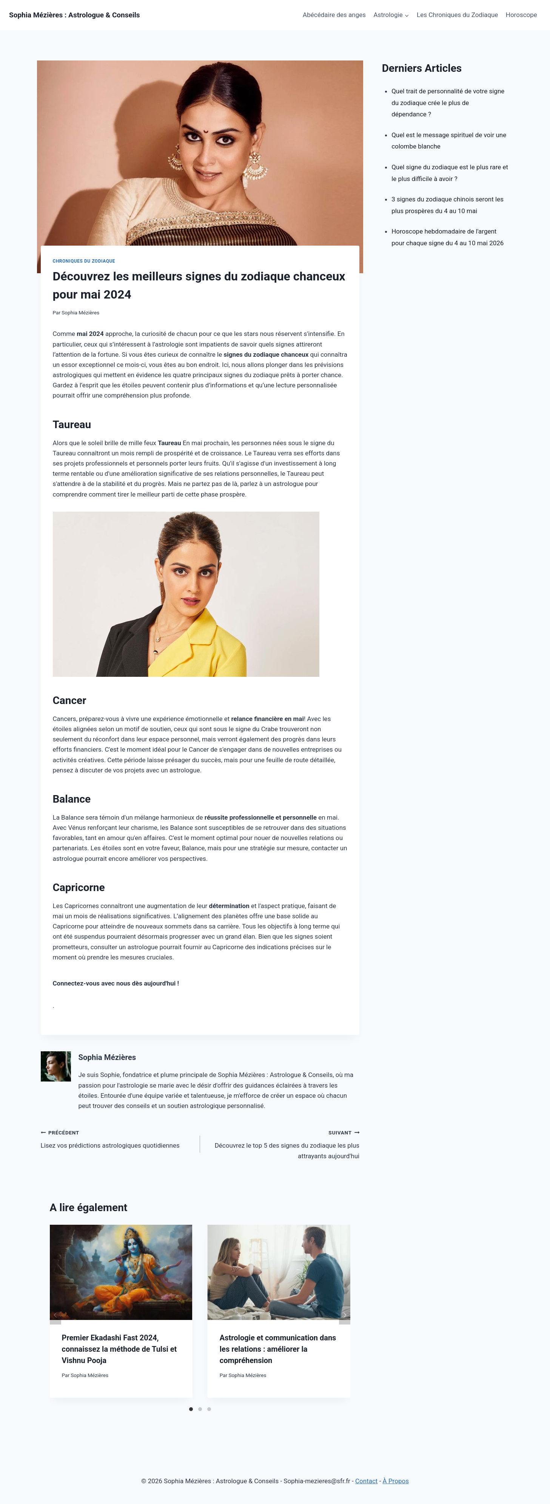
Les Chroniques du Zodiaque (457, 15)
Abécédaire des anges (334, 15)
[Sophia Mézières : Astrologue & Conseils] (74, 15)
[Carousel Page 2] (200, 1409)
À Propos (396, 1481)
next (344, 1315)
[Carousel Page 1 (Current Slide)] (191, 1409)
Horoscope (521, 15)
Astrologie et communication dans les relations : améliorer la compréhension (278, 1349)
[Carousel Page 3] (209, 1409)
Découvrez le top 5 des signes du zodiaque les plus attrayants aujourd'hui (282, 1143)
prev (55, 1315)
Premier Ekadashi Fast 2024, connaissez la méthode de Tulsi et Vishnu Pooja (119, 1349)
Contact (366, 1481)
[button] (406, 15)
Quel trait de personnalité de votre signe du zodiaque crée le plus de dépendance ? (447, 102)
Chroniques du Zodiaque (84, 261)
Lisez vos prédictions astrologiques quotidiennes (117, 1138)
